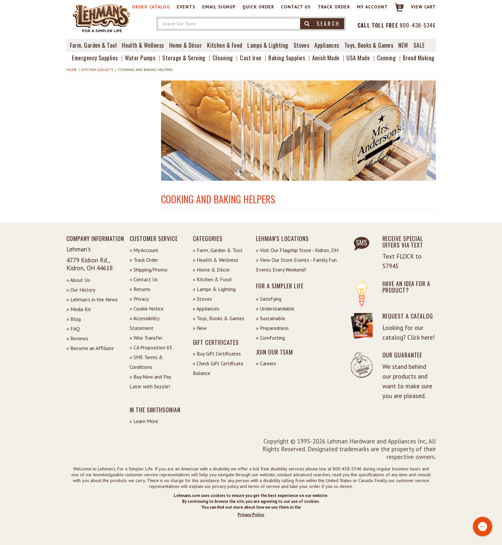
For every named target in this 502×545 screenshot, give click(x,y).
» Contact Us (144, 279)
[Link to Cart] (396, 10)
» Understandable (275, 308)
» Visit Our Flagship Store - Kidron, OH (297, 250)
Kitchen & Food (224, 45)
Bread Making (418, 58)
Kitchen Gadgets (97, 69)
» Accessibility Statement (144, 323)
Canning (386, 58)
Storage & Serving (183, 58)
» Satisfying (268, 299)
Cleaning (223, 58)
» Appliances (206, 308)
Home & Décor (185, 45)
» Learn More (144, 421)
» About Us (78, 280)
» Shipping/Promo (149, 269)
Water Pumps (140, 58)
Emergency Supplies (95, 58)
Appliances (326, 45)
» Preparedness (272, 328)
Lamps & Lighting (267, 45)
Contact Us (296, 7)
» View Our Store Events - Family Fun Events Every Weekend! (296, 265)
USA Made (358, 58)
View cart (423, 7)
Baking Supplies (286, 58)
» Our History (80, 289)
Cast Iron (250, 58)
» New (200, 328)
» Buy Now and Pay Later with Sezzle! (150, 381)
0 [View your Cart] (399, 7)
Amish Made (326, 58)
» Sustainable (270, 318)
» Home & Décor (211, 269)
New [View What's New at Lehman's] (403, 45)
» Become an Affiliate (90, 348)
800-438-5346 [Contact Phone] (418, 25)
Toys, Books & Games (368, 45)
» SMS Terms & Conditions (146, 362)
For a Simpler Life (280, 286)
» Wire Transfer (146, 337)
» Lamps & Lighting (214, 289)
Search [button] (322, 24)
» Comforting (270, 337)
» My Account (144, 250)
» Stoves (202, 299)
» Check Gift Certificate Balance (218, 368)
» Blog (73, 319)
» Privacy (139, 299)
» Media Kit (78, 309)
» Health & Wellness (215, 260)
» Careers (266, 363)
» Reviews (77, 338)
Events (186, 7)
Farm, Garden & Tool (93, 45)
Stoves (301, 45)
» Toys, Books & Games (218, 318)
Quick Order (258, 7)
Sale (419, 45)
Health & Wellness (143, 45)
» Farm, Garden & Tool (217, 250)
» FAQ (73, 328)
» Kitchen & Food (212, 279)
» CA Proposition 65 (151, 347)
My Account (372, 7)
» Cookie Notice (147, 308)
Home (71, 69)
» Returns (140, 289)
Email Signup (219, 7)
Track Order (334, 7)
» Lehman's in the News (92, 299)
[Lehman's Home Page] (102, 17)
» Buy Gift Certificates (217, 353)
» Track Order (144, 260)
